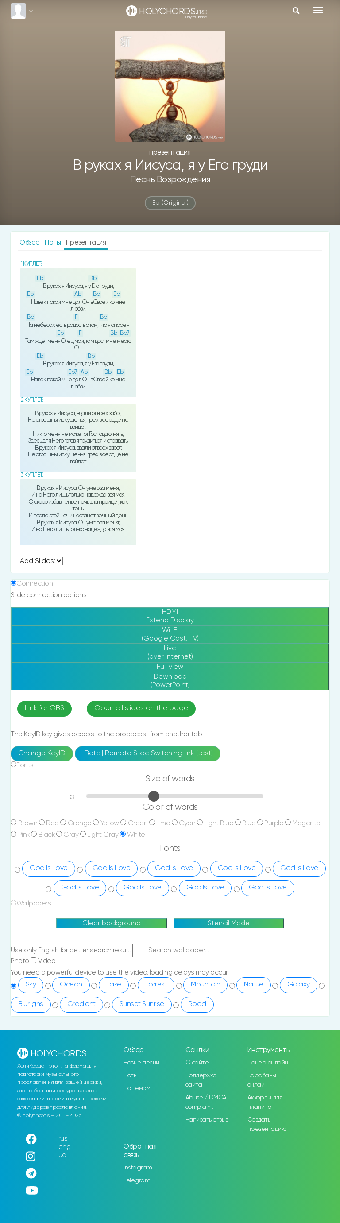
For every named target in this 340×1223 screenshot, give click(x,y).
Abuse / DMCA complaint (206, 1102)
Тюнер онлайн (267, 1063)
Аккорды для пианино (264, 1102)
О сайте (197, 1063)
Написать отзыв (206, 1120)
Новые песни (141, 1063)
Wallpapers (33, 903)
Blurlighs (30, 1004)
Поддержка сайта (201, 1080)
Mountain (205, 984)
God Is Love (49, 868)
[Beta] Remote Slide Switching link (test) (147, 753)
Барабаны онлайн (261, 1080)
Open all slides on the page (141, 708)
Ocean (71, 984)
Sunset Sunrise (142, 1004)
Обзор (30, 242)
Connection (34, 583)
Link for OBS (44, 708)
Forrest (156, 984)
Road (197, 1004)
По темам (137, 1088)
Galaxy (298, 984)
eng (64, 1147)
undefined (40, 561)
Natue (253, 984)
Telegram (137, 1180)
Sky (31, 984)
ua (62, 1155)
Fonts (25, 765)
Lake (113, 984)
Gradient (81, 1004)
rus (63, 1138)
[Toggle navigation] (318, 10)
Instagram (138, 1168)
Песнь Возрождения (170, 179)
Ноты (53, 242)
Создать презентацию (266, 1124)
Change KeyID (42, 753)
